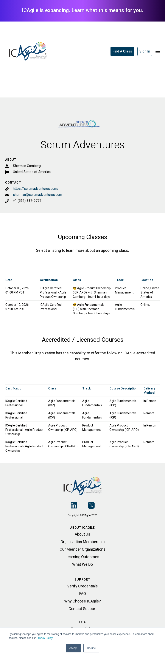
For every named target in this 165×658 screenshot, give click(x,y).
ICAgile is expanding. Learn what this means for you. (82, 10)
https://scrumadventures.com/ (36, 189)
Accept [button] (73, 648)
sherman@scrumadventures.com (37, 195)
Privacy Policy (44, 637)
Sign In (144, 51)
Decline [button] (91, 648)
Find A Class (122, 51)
